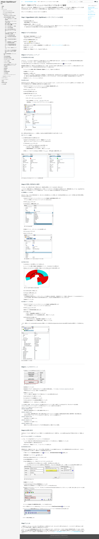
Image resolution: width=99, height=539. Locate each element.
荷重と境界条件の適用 (91, 14)
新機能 (3, 6)
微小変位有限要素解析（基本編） (9, 17)
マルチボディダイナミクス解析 (9, 59)
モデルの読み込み (91, 11)
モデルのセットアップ (91, 12)
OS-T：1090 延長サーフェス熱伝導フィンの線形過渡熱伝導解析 (10, 42)
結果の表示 (90, 17)
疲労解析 (5, 69)
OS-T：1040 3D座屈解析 (9, 27)
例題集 (3, 80)
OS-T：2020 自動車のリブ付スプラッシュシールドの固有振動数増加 (67, 531)
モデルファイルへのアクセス (7, 10)
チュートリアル (4, 9)
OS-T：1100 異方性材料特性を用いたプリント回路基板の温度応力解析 (10, 45)
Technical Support (65, 537)
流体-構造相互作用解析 (7, 57)
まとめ (89, 19)
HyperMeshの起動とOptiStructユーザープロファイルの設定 (93, 8)
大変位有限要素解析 (7, 56)
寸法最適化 (6, 66)
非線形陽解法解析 (7, 71)
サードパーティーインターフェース (9, 74)
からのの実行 (10, 15)
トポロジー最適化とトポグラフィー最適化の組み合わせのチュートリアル (10, 65)
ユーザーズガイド (5, 77)
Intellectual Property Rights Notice (55, 537)
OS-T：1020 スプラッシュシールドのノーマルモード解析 (10, 24)
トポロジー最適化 (7, 60)
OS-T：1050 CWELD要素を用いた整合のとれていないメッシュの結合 (10, 30)
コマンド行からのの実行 (8, 12)
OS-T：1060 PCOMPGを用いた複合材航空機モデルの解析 (10, 33)
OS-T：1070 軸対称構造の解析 (10, 35)
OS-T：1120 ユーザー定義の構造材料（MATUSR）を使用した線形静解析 (10, 51)
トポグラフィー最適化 (7, 62)
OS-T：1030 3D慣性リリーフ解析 (10, 26)
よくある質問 (4, 84)
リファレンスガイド (5, 79)
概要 (2, 7)
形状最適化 (6, 68)
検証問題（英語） (5, 82)
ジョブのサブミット (91, 16)
